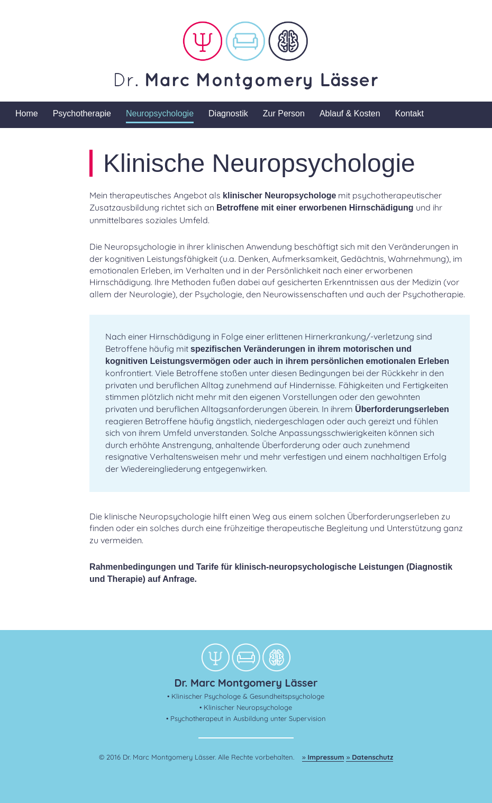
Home (26, 113)
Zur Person (284, 113)
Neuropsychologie (160, 113)
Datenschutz (372, 757)
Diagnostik (228, 113)
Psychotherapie (82, 113)
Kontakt (409, 113)
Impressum (326, 757)
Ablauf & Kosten (350, 113)
